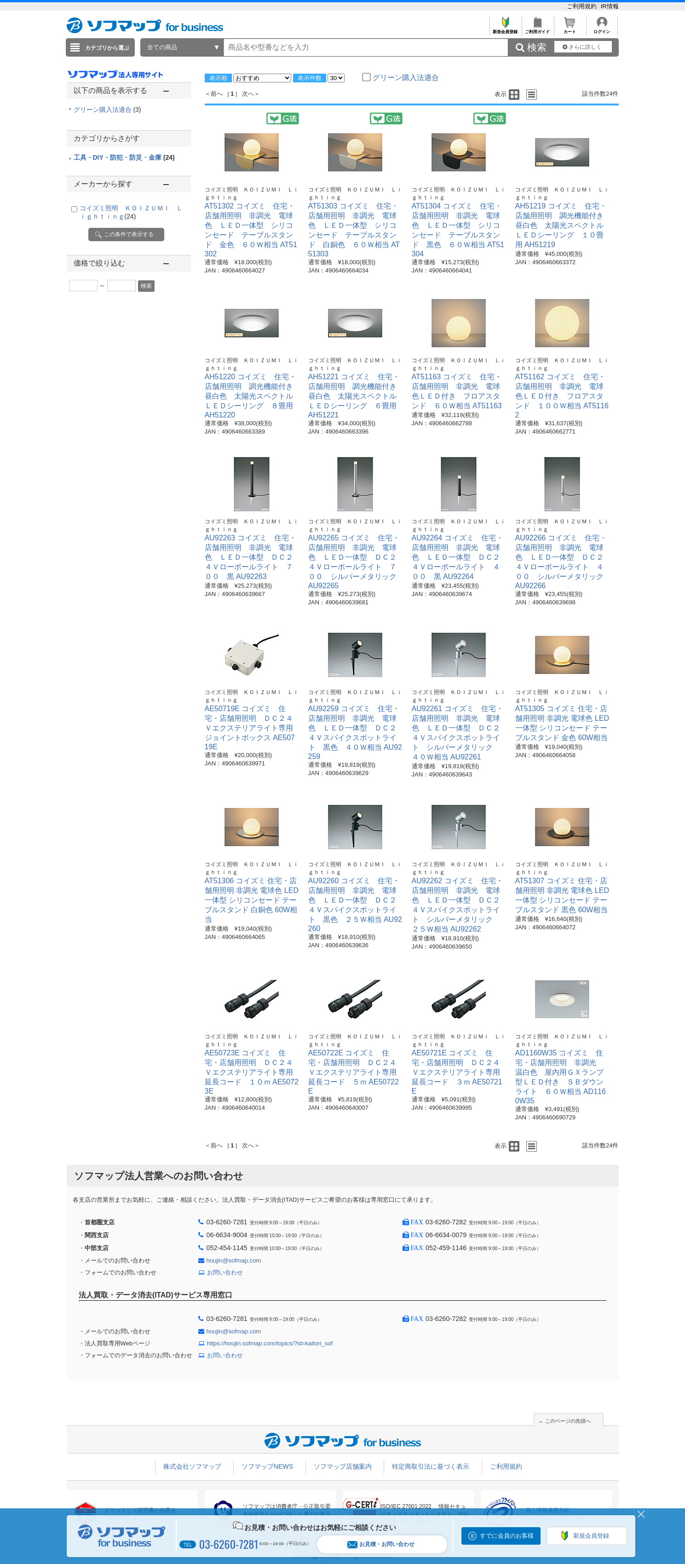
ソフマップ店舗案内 (343, 1466)
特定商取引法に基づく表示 (430, 1466)
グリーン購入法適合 (107, 109)
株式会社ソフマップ (192, 1466)
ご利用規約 (583, 6)
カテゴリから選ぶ (107, 48)
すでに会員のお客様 (507, 1535)
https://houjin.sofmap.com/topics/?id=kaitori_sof (270, 1343)
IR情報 (610, 6)
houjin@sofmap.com (234, 1260)
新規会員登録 (505, 29)
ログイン (602, 29)
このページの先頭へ (568, 1421)
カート (570, 29)
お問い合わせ (225, 1272)
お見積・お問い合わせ (380, 1544)
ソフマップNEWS (267, 1466)
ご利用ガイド (538, 29)
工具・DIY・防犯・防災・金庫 (124, 157)
